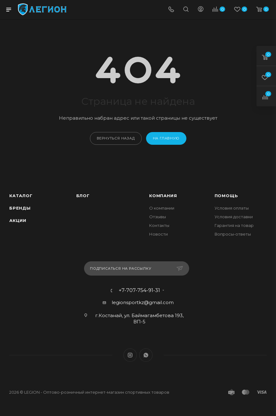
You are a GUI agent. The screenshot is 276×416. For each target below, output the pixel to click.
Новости (158, 234)
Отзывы (157, 216)
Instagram (130, 355)
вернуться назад (116, 138)
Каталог (21, 195)
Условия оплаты (232, 208)
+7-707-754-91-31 (139, 290)
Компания (163, 195)
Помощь (226, 195)
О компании (161, 208)
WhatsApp (146, 355)
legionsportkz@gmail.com (143, 302)
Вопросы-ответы (233, 234)
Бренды (20, 208)
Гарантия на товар (234, 225)
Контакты (159, 225)
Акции (17, 220)
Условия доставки (234, 216)
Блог (83, 195)
